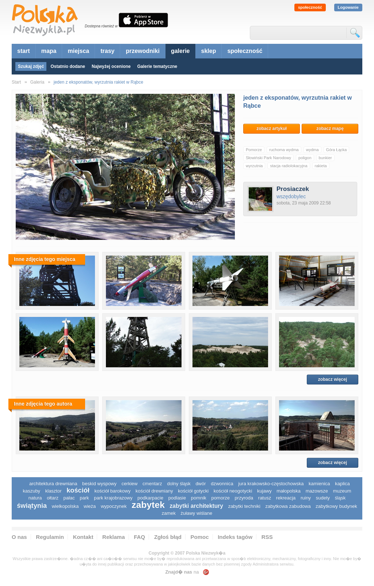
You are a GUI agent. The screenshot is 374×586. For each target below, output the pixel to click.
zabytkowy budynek (336, 506)
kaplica (342, 483)
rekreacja (285, 498)
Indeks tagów (235, 537)
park (84, 498)
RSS (267, 537)
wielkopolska (65, 506)
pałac (69, 498)
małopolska (288, 491)
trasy (107, 51)
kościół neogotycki (233, 491)
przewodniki (142, 51)
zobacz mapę (330, 128)
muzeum (342, 491)
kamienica (319, 483)
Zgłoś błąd (168, 537)
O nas (19, 537)
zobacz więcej (332, 379)
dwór (200, 483)
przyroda (244, 498)
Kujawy (264, 491)
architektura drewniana (53, 483)
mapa (49, 51)
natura (35, 498)
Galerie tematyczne (157, 66)
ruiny (306, 498)
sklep (208, 51)
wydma (312, 150)
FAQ (139, 537)
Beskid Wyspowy (99, 483)
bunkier (325, 158)
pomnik (198, 498)
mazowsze (317, 491)
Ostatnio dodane (67, 66)
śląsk (340, 498)
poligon (304, 158)
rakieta (321, 166)
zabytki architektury (196, 506)
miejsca (78, 51)
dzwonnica (222, 483)
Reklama (113, 537)
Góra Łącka (336, 150)
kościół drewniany (154, 491)
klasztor (53, 491)
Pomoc (200, 537)
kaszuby (31, 491)
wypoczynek (114, 506)
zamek (169, 513)
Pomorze (254, 150)
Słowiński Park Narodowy (268, 158)
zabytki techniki (244, 506)
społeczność (310, 7)
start (23, 51)
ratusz (264, 498)
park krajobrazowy (113, 498)
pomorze (220, 498)
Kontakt (83, 537)
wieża (90, 506)
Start (16, 82)
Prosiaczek (292, 188)
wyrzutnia (254, 166)
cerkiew (130, 483)
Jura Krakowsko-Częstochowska (271, 483)
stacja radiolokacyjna (288, 166)
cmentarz (152, 483)
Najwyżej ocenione (111, 66)
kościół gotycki (193, 491)
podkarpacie (150, 498)
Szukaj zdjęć (31, 66)
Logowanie (348, 7)
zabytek (148, 505)
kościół (77, 490)
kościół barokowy (112, 491)
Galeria (37, 82)
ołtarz (52, 498)
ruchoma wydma (284, 150)
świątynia (32, 505)
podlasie (177, 498)
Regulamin (50, 537)
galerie (180, 51)
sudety (323, 498)
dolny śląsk (178, 483)
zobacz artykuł (271, 128)
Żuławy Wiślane (197, 513)
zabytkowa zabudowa (287, 506)
